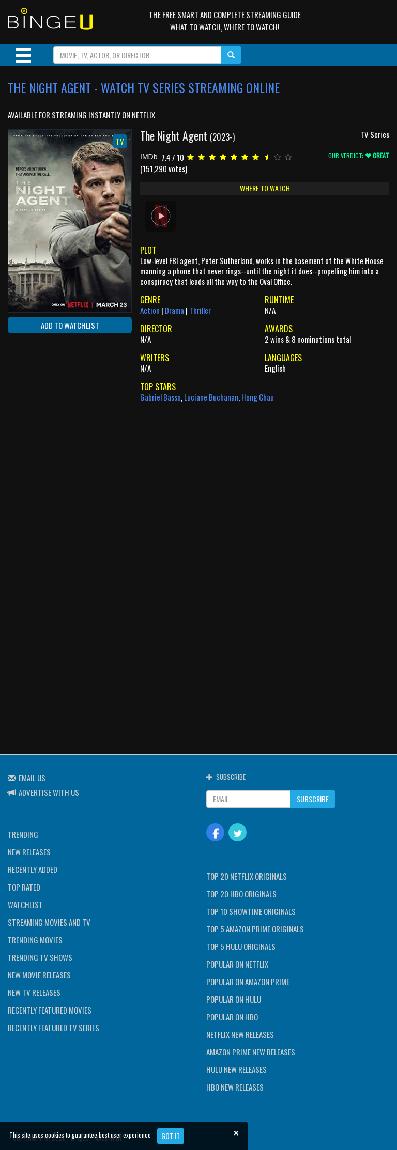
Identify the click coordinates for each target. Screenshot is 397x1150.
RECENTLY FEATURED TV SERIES (53, 1027)
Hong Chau (257, 397)
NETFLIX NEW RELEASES (240, 1034)
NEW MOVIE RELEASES (39, 974)
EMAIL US (32, 778)
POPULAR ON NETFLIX (237, 964)
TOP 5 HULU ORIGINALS (241, 946)
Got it (170, 1135)
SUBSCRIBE (313, 798)
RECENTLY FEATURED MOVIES (49, 1010)
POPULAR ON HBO (232, 1016)
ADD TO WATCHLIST (70, 325)
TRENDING (23, 834)
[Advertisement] (54, 408)
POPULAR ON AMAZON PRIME (247, 981)
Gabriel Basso (160, 397)
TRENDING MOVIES (35, 939)
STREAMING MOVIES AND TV (49, 922)
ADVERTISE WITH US (49, 792)
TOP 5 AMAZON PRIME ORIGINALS (255, 928)
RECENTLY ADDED (32, 869)
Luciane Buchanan (211, 397)
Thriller (200, 310)
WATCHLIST (25, 904)
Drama (174, 310)
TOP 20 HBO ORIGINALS (241, 893)
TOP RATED (24, 887)
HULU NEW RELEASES (236, 1069)
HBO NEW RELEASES (235, 1087)
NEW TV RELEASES (34, 992)
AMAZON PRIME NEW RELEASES (250, 1051)
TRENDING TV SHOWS (40, 957)
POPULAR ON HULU (233, 999)
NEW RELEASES (29, 851)
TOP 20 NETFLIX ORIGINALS (246, 876)
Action (150, 310)
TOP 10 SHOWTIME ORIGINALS (251, 911)
